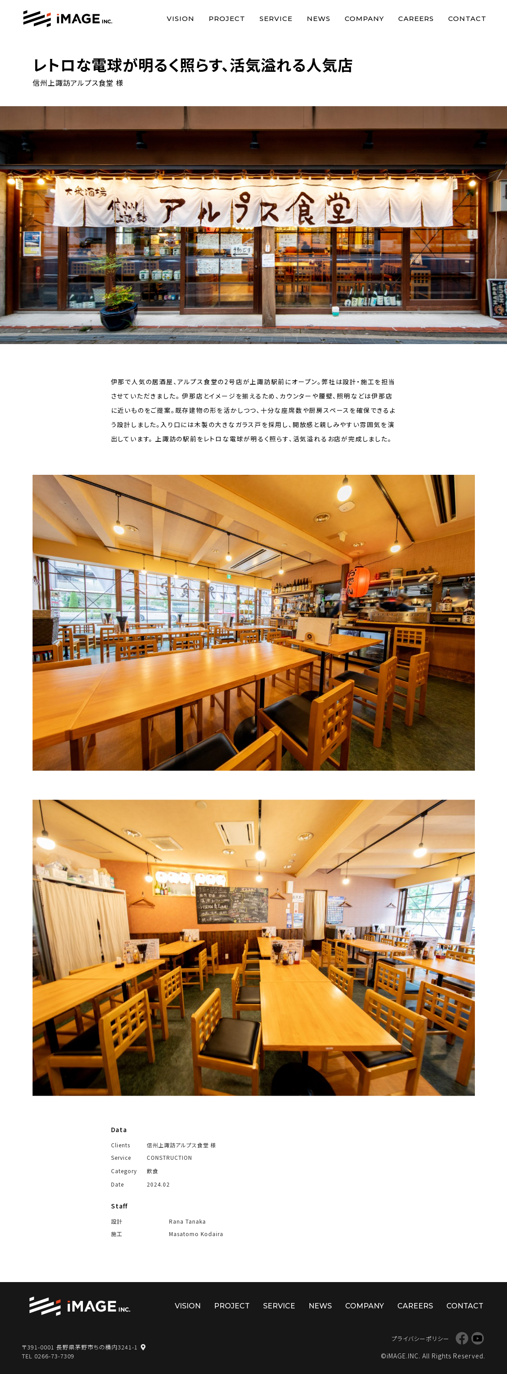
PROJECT (227, 18)
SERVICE (276, 18)
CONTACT (467, 18)
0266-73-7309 (54, 1356)
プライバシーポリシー (420, 1338)
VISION (180, 18)
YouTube (477, 1338)
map (143, 1347)
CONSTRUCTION (169, 1157)
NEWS (318, 18)
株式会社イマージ (80, 1306)
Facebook (462, 1338)
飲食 (152, 1171)
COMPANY (364, 18)
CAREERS (416, 18)
